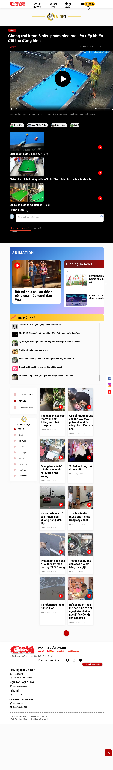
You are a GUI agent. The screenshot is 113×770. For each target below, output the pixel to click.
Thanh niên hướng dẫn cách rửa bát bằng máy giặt (80, 564)
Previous (8, 283)
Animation (22, 476)
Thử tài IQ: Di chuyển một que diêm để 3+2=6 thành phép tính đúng (49, 333)
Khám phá (23, 452)
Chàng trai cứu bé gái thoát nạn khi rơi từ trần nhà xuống (51, 471)
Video (12, 30)
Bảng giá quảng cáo (92, 664)
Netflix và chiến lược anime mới (33, 350)
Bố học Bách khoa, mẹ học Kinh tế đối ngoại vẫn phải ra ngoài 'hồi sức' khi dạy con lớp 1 (80, 611)
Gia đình (21, 458)
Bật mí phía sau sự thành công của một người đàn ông (33, 295)
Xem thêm (13, 232)
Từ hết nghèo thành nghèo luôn (52, 606)
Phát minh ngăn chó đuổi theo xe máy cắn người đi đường (53, 564)
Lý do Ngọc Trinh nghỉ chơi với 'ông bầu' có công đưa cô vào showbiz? (50, 341)
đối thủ (77, 125)
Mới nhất (23, 401)
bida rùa (18, 125)
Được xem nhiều (26, 408)
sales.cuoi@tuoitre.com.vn (21, 678)
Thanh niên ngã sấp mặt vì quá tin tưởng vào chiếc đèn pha (46, 375)
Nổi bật (53, 5)
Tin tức (21, 446)
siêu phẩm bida (38, 125)
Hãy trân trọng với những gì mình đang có (100, 278)
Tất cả (21, 429)
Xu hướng (37, 5)
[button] (82, 4)
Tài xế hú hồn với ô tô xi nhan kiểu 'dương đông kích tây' (52, 518)
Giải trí (21, 435)
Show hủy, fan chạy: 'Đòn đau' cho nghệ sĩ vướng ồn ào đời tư (47, 358)
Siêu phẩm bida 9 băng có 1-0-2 (29, 154)
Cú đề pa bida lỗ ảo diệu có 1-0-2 (30, 205)
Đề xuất (68, 5)
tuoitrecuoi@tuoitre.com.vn (21, 695)
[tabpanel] (36, 282)
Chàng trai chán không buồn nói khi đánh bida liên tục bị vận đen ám (51, 179)
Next (105, 283)
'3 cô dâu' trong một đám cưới (81, 468)
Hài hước (22, 441)
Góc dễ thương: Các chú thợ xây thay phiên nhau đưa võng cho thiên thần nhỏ (81, 422)
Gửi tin (89, 3)
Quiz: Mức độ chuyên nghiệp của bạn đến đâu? (40, 324)
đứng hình (60, 125)
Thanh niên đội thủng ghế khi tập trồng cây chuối (79, 517)
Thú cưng (22, 464)
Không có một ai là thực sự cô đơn (99, 297)
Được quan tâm (26, 394)
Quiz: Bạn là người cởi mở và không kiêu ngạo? (40, 367)
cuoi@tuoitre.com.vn (19, 686)
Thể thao (22, 470)
